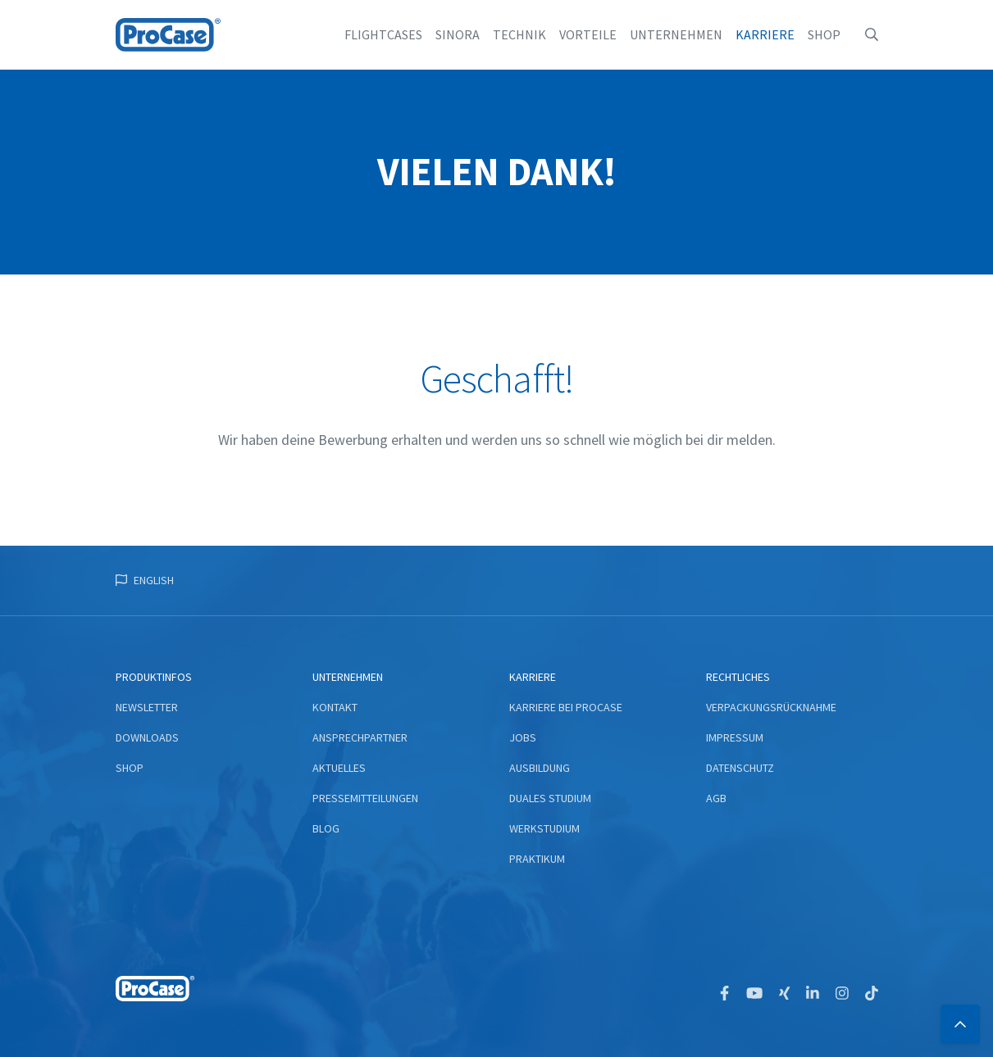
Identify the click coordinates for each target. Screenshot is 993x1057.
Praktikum (537, 858)
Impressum (734, 737)
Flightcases (383, 34)
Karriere (765, 34)
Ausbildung (539, 767)
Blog (325, 828)
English (154, 580)
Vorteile (588, 34)
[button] (871, 34)
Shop (824, 34)
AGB (716, 798)
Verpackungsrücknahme (771, 707)
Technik (519, 34)
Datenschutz (740, 767)
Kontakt (335, 707)
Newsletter (147, 707)
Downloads (147, 737)
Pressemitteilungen (365, 798)
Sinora (457, 34)
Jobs (522, 737)
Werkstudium (544, 828)
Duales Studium (550, 798)
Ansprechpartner (360, 737)
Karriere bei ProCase (565, 707)
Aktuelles (339, 767)
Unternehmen (676, 34)
